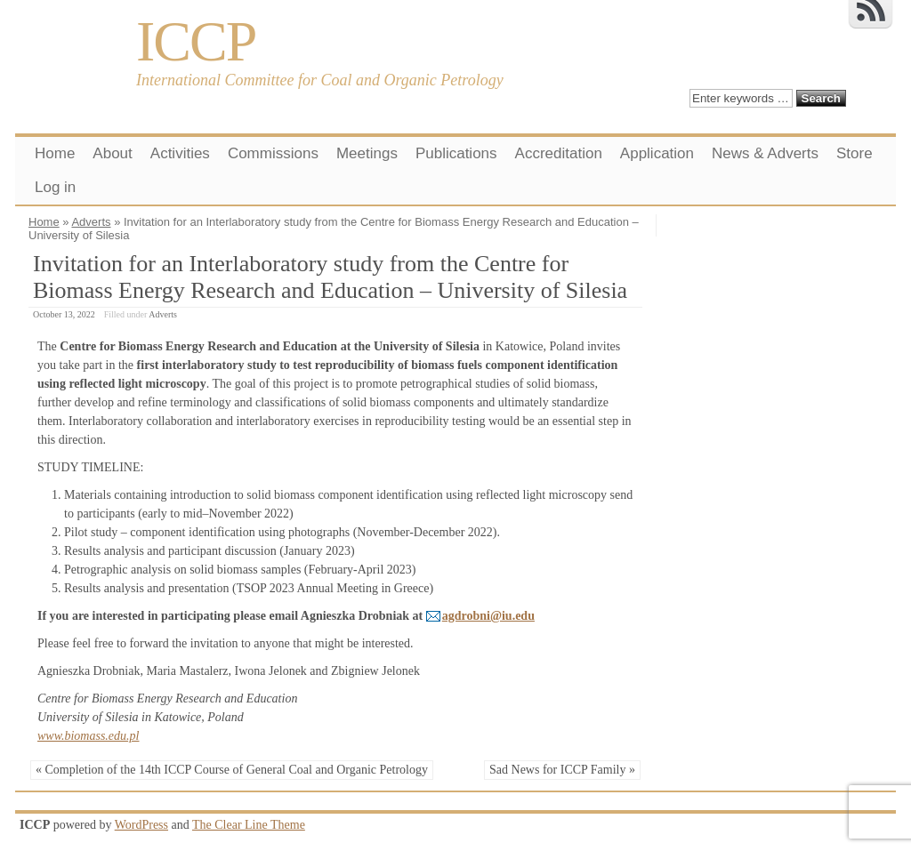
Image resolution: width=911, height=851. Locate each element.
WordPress (141, 824)
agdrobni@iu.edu (488, 615)
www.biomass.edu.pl (88, 736)
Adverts (90, 222)
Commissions (273, 153)
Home (55, 153)
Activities (180, 153)
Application (657, 153)
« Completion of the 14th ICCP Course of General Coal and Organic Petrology (232, 769)
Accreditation (558, 153)
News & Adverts (765, 153)
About (112, 153)
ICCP (195, 41)
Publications (456, 153)
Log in (55, 187)
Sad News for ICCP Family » (562, 769)
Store (854, 153)
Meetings (367, 153)
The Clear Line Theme (248, 824)
